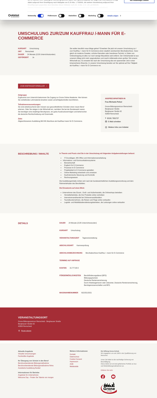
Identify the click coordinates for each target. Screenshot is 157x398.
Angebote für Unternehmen (28, 375)
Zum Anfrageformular (32, 86)
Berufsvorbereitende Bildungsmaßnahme (33, 363)
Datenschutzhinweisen (71, 25)
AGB (71, 364)
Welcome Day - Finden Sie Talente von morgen (36, 377)
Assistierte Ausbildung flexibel (29, 368)
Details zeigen (112, 34)
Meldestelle (74, 366)
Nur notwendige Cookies (139, 18)
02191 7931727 (113, 118)
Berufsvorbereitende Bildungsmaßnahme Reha (35, 365)
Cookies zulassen (139, 5)
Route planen (26, 331)
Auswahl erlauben (139, 12)
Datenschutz (74, 357)
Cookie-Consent (76, 359)
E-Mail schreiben (114, 121)
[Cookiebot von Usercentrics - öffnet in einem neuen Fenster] (13, 33)
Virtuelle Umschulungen (27, 354)
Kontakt (73, 354)
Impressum (94, 25)
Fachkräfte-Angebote (26, 356)
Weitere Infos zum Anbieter (118, 127)
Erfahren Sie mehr (107, 370)
